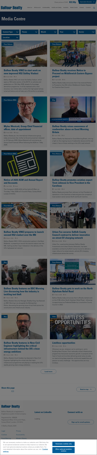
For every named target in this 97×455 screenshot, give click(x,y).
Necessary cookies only (63, 446)
